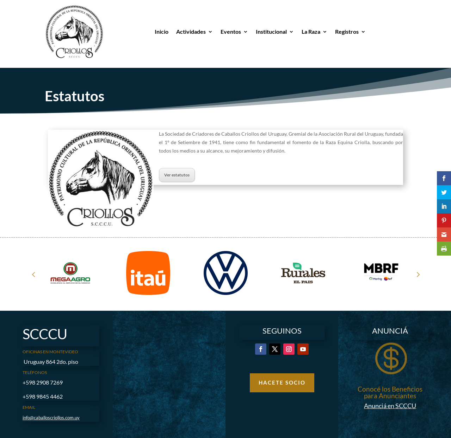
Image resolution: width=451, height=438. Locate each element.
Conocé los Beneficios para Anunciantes (390, 392)
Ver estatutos (177, 175)
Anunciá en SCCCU (390, 406)
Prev (33, 274)
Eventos (231, 31)
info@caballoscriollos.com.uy (51, 417)
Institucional (271, 31)
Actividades (191, 31)
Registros (347, 31)
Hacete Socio (282, 382)
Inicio (161, 31)
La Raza (311, 31)
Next (417, 274)
